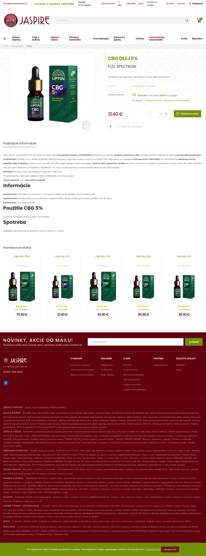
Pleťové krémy (160, 450)
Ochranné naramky (119, 531)
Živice (78, 516)
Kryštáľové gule (139, 526)
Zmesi (70, 473)
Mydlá (33, 450)
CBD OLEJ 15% (102, 256)
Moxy (167, 531)
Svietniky (7, 501)
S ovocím (53, 420)
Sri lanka (121, 420)
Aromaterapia (101, 38)
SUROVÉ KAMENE (51, 492)
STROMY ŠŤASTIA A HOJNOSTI (49, 482)
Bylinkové (161, 510)
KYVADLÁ (182, 478)
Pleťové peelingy (17, 454)
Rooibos (137, 417)
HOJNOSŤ (193, 526)
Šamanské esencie (32, 461)
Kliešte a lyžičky (174, 505)
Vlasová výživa (164, 458)
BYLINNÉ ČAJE (30, 412)
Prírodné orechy (55, 439)
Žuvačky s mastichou (175, 435)
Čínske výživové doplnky (79, 435)
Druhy (29, 46)
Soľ (138, 431)
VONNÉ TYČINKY (130, 510)
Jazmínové (8, 420)
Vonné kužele (72, 505)
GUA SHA (15, 531)
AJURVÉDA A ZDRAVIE (28, 526)
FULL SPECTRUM (62, 266)
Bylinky (41, 516)
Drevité (6, 513)
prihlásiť (194, 342)
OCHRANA (53, 531)
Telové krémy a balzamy (168, 454)
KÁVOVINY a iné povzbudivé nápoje (128, 442)
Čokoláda (173, 442)
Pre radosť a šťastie (148, 513)
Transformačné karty (173, 521)
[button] (7, 38)
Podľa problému (58, 407)
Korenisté (20, 420)
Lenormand (127, 521)
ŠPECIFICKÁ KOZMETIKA (43, 464)
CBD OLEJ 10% (143, 256)
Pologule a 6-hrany (111, 489)
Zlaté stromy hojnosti (119, 482)
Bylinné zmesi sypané (66, 417)
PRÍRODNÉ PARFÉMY (182, 458)
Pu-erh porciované (43, 427)
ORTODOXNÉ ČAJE (76, 420)
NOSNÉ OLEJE (161, 469)
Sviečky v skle (117, 497)
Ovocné (133, 513)
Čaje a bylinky (36, 38)
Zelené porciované (80, 427)
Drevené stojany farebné (46, 510)
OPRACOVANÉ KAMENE (46, 489)
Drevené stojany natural (72, 510)
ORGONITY (84, 489)
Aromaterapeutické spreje (17, 473)
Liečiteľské (139, 521)
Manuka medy (22, 435)
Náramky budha (192, 482)
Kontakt (127, 365)
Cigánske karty (70, 521)
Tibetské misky (60, 534)
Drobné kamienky (68, 489)
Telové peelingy (25, 458)
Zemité (17, 516)
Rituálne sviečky (61, 497)
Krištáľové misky (43, 534)
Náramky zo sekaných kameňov (146, 485)
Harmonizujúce (45, 513)
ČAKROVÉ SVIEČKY (24, 497)
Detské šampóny (189, 461)
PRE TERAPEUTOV (139, 531)
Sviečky (140, 38)
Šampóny (135, 458)
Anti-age (90, 450)
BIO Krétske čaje (140, 412)
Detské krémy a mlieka (154, 461)
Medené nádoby (48, 526)
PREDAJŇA (131, 3)
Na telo (76, 461)
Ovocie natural (89, 439)
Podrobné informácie (19, 143)
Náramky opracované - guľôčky (20, 485)
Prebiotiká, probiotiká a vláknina (116, 435)
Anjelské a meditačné (50, 521)
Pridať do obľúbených (130, 126)
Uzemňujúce (194, 513)
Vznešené (8, 516)
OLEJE (61, 442)
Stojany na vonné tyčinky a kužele (103, 510)
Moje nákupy (107, 374)
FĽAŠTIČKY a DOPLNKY (44, 469)
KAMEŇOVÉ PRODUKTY (37, 478)
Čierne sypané (134, 423)
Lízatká (191, 442)
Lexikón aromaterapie (134, 389)
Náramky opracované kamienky (54, 485)
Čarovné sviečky (43, 497)
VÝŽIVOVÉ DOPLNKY (41, 435)
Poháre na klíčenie (181, 439)
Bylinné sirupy (59, 435)
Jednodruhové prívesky (187, 489)
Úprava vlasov (148, 458)
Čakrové (171, 510)
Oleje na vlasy (121, 458)
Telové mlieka (189, 454)
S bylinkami (41, 420)
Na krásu (112, 513)
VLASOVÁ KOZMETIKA (54, 458)
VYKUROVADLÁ (30, 516)
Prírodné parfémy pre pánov (106, 461)
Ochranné (123, 513)
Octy (114, 431)
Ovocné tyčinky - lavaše (110, 439)
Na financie (101, 513)
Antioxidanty (28, 442)
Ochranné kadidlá (98, 531)
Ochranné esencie (79, 531)
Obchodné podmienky (82, 369)
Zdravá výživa (54, 38)
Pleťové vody (34, 454)
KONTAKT (182, 3)
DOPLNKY (46, 505)
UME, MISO (145, 431)
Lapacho (121, 417)
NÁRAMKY (136, 482)
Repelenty (142, 464)
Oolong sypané (181, 423)
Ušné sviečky (193, 531)
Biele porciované (82, 423)
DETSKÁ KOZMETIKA (131, 461)
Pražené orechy (38, 439)
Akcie (179, 369)
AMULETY (76, 526)
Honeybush (110, 417)
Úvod (6, 46)
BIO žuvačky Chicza (153, 435)
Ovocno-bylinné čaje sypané (44, 423)
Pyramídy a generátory (143, 489)
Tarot (158, 521)
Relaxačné (164, 513)
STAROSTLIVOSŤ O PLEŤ (67, 450)
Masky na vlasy (105, 458)
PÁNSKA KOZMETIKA (53, 461)
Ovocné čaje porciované (155, 420)
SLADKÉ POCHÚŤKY (157, 442)
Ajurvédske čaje (46, 412)
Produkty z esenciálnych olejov (108, 469)
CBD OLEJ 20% (22, 256)
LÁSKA (44, 531)
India (95, 420)
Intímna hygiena (117, 454)
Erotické (32, 513)
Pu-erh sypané (62, 427)
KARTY (35, 521)
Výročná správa (131, 379)
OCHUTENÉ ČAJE (167, 417)
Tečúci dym (58, 505)
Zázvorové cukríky (12, 446)
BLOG (141, 3)
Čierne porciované (116, 423)
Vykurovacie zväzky (64, 516)
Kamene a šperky (119, 38)
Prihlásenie (106, 369)
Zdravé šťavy (183, 431)
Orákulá (150, 521)
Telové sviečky (178, 531)
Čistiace (181, 510)
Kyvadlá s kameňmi (22, 482)
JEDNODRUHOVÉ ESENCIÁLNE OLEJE (74, 469)
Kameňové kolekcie (74, 478)
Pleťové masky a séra (179, 450)
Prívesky (126, 489)
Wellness (38, 458)
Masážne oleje (156, 531)
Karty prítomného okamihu (106, 521)
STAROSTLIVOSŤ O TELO (72, 454)
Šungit (173, 478)
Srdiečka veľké (34, 492)
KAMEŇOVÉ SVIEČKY (99, 497)
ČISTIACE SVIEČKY (79, 497)
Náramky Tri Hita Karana (85, 485)
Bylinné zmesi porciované (40, 417)
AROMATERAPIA (108, 3)
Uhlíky (193, 505)
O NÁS (120, 4)
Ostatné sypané (24, 427)
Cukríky (183, 442)
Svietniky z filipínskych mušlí (27, 501)
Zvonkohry (181, 526)
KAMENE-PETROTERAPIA (84, 4)
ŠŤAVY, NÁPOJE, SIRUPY (163, 431)
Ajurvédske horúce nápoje (68, 412)
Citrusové (196, 417)
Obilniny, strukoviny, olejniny (156, 439)
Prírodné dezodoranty (125, 464)
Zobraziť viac (153, 549)
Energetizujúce (19, 513)
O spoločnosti (130, 369)
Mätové (30, 420)
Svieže (184, 513)
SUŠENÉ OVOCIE (73, 439)
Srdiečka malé (18, 492)
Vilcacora (153, 417)
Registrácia (107, 365)
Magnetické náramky (172, 482)
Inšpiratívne (85, 521)
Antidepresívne (147, 510)
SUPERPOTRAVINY (12, 442)
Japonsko (104, 420)
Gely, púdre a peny (142, 450)
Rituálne (175, 513)
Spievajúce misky (25, 534)
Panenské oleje (72, 442)
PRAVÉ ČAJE (67, 423)
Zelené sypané (98, 427)
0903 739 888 (13, 372)
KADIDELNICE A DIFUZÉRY (108, 505)
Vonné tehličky (87, 505)
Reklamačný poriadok (82, 374)
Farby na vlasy (73, 458)
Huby (95, 435)
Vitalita (27, 521)
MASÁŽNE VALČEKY (30, 531)
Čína (89, 420)
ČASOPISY (17, 521)
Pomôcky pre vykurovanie (134, 505)
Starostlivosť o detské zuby (17, 464)
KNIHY (188, 521)
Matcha (147, 423)
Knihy (184, 38)
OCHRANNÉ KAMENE (24, 489)
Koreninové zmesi (63, 431)
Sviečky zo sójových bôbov (187, 497)
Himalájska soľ (156, 505)
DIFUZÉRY (27, 469)
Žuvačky (138, 435)
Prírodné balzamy (103, 464)
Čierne (186, 417)
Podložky (95, 489)
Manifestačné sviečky (161, 497)
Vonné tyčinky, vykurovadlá (157, 38)
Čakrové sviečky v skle (137, 497)
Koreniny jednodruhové (86, 431)
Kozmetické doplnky (66, 464)
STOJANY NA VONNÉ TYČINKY (18, 510)
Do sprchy (102, 454)
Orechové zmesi (20, 439)
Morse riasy (105, 431)
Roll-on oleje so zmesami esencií (49, 473)
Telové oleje (9, 458)
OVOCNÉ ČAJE (134, 420)
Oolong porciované (162, 423)
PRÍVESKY (160, 489)
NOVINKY (170, 3)
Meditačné (88, 513)
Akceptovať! (170, 549)
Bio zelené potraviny (46, 442)
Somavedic (9, 534)
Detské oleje (173, 461)
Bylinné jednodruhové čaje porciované (170, 412)
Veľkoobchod (160, 365)
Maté (129, 417)
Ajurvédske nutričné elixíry (97, 412)
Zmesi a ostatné (90, 516)
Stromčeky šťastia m (75, 482)
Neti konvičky (64, 526)
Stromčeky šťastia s (97, 482)
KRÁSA (6, 531)
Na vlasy (85, 461)
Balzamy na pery (105, 450)
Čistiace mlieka (123, 450)
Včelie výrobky (177, 464)
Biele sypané (98, 423)
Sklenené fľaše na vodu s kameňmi (150, 478)
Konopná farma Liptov (144, 86)
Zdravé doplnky (16, 38)
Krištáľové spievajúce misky (116, 478)
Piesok (186, 505)
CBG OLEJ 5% (62, 256)
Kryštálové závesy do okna (161, 526)
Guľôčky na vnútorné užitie (139, 469)
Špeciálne (197, 38)
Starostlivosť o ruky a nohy (140, 454)
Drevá (50, 516)
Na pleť (68, 461)
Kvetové (68, 513)
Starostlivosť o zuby (159, 464)
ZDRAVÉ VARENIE (132, 439)
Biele (179, 417)
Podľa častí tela (40, 407)
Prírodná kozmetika (75, 38)
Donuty (170, 489)
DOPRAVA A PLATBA (152, 4)
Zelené (62, 420)
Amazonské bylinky (121, 412)
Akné (82, 450)
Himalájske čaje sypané (90, 417)
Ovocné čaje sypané (180, 420)
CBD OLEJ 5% (184, 256)
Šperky (6, 492)
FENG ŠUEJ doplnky (120, 526)
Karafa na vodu (93, 478)
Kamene (64, 531)
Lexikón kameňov (132, 384)
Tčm (145, 417)
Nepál (113, 420)
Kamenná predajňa (133, 374)
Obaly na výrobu (46, 450)
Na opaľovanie (86, 464)
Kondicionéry (89, 458)
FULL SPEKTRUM (22, 266)
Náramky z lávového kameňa (114, 485)
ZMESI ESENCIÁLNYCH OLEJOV (183, 469)
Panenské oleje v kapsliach (95, 442)
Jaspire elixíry (56, 478)
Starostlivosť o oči (51, 454)
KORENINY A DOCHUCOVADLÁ (38, 431)
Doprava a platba (80, 365)
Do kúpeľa (91, 454)
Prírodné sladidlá (126, 431)
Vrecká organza (101, 526)
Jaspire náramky (151, 482)
